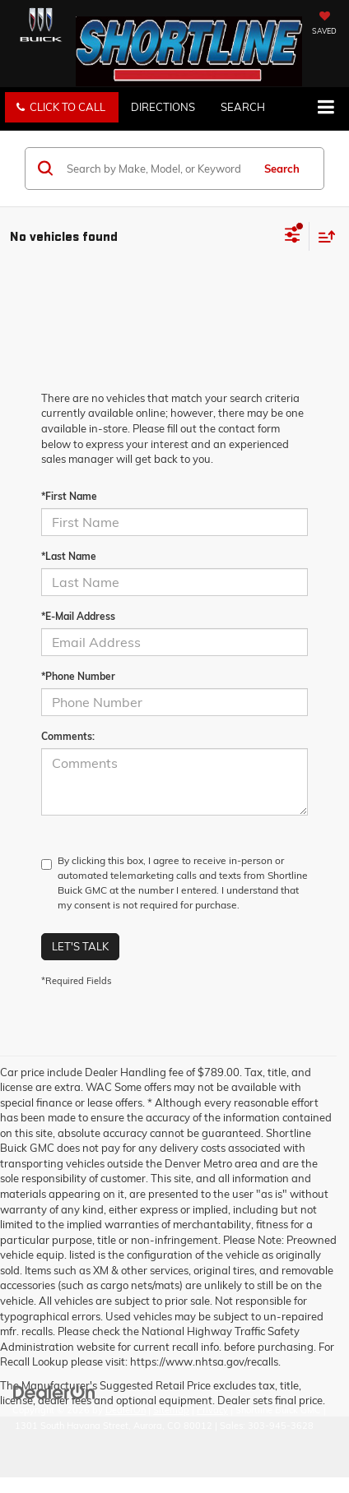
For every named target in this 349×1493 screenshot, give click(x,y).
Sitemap (171, 1410)
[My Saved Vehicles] (324, 24)
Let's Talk (80, 946)
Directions (163, 106)
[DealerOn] (54, 1391)
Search (282, 168)
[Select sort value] (322, 236)
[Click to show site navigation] (325, 108)
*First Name (69, 496)
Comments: (68, 736)
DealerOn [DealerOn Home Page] (125, 1410)
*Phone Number (78, 676)
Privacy (212, 1410)
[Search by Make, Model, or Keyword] (157, 168)
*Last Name (68, 556)
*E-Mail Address (78, 616)
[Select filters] (292, 236)
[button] (62, 107)
